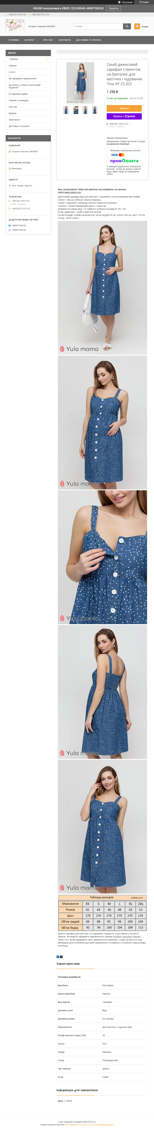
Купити (124, 108)
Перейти (113, 8)
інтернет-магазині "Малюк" (127, 936)
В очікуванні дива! (18, 94)
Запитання (14, 119)
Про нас (48, 40)
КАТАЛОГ (29, 40)
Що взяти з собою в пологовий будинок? (24, 86)
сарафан (74, 196)
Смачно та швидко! (19, 100)
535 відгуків (127, 2)
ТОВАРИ (13, 59)
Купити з (124, 116)
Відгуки (12, 113)
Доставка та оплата (88, 40)
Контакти (65, 40)
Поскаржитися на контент (77, 1125)
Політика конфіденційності (102, 1125)
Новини (12, 65)
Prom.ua (92, 1122)
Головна (13, 40)
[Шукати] (127, 26)
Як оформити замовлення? (23, 78)
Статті (12, 72)
